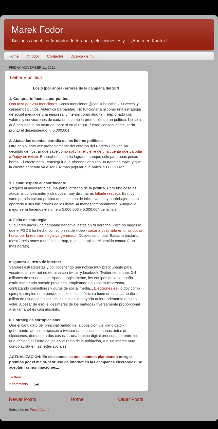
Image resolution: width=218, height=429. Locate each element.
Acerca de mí (82, 56)
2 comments (18, 384)
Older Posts (130, 399)
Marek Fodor (37, 30)
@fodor (33, 56)
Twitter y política (25, 77)
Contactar (55, 56)
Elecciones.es (105, 288)
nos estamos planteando (96, 357)
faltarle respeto (107, 193)
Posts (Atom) (40, 410)
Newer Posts (22, 399)
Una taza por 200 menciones (33, 104)
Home (14, 56)
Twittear (15, 377)
